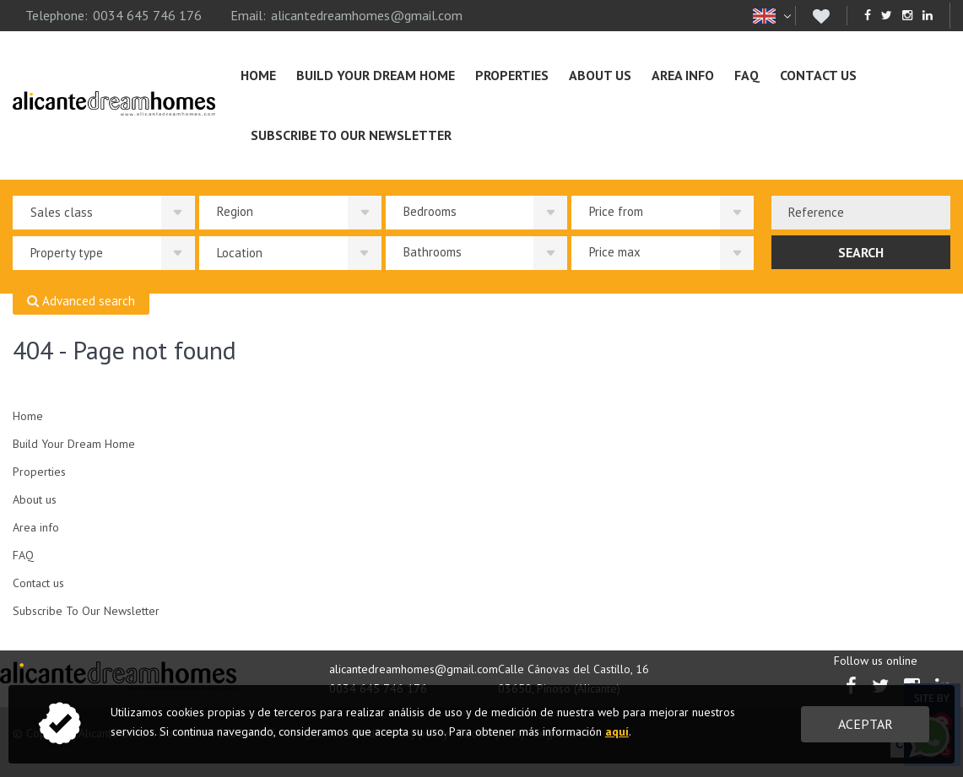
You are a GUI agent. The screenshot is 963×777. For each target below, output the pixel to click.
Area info (683, 75)
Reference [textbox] (816, 212)
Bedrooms (430, 211)
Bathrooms (432, 252)
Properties (512, 75)
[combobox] (860, 212)
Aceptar (865, 723)
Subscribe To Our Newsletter (351, 135)
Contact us (818, 75)
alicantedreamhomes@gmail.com (367, 15)
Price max (615, 252)
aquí (617, 731)
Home (258, 75)
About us (600, 75)
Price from (616, 211)
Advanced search (81, 301)
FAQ (747, 75)
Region (235, 211)
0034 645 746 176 (147, 15)
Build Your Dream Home (375, 75)
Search (861, 252)
